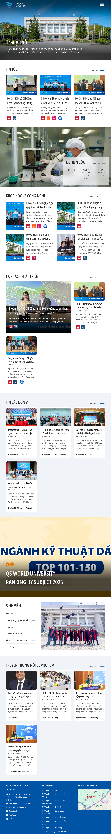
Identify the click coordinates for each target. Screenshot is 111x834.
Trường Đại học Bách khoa (53, 790)
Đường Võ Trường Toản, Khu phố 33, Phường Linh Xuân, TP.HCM (19, 797)
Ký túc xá (20, 647)
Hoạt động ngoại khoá (20, 620)
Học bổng (20, 627)
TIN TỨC (98, 70)
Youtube (12, 815)
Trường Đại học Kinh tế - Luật (54, 817)
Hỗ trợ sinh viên (20, 633)
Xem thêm (99, 163)
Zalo (11, 819)
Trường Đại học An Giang (52, 828)
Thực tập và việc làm (20, 640)
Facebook (13, 811)
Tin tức (20, 613)
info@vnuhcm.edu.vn (18, 807)
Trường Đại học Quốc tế (51, 807)
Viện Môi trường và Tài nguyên (54, 831)
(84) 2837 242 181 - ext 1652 (20, 804)
